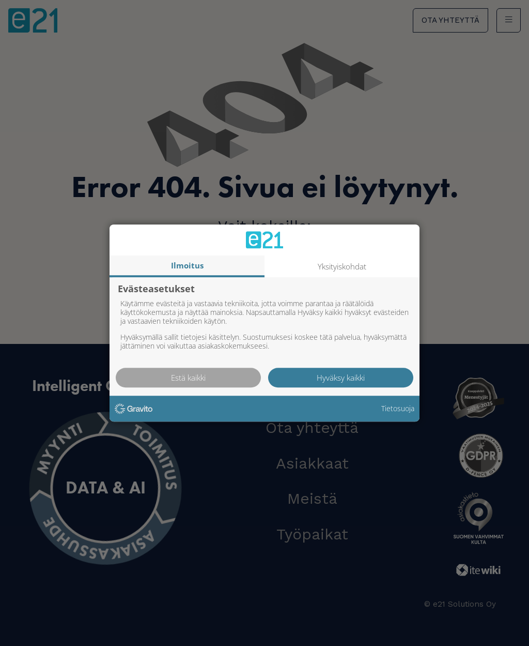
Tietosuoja (397, 408)
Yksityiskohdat (342, 266)
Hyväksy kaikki (341, 377)
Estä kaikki (188, 377)
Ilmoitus (187, 265)
